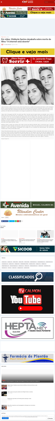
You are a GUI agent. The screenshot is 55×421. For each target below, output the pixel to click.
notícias (7, 217)
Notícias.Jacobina (33, 266)
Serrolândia (47, 266)
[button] (1, 2)
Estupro (38, 264)
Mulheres (21, 266)
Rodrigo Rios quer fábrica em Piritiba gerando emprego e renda (19, 398)
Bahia (15, 262)
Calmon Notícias (41, 262)
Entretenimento (24, 264)
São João (4, 268)
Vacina (14, 268)
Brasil (27, 262)
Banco (21, 262)
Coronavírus (5, 264)
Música (27, 266)
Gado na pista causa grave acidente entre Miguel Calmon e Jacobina (20, 391)
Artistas (10, 262)
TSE (9, 268)
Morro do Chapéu (13, 266)
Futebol (44, 264)
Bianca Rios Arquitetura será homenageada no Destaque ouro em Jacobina (21, 405)
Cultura (11, 264)
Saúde (41, 266)
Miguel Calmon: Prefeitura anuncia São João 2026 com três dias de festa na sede (27, 240)
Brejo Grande (33, 262)
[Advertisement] (27, 26)
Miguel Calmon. (5, 266)
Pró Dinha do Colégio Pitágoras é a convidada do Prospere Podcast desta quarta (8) (9, 240)
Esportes (32, 264)
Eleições (17, 264)
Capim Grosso (49, 262)
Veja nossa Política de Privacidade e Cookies (31, 416)
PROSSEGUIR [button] (5, 418)
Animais (4, 262)
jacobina (26, 268)
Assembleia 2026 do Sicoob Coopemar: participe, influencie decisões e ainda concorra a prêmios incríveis (45, 240)
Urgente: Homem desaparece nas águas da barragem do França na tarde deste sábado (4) (21, 381)
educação (20, 268)
